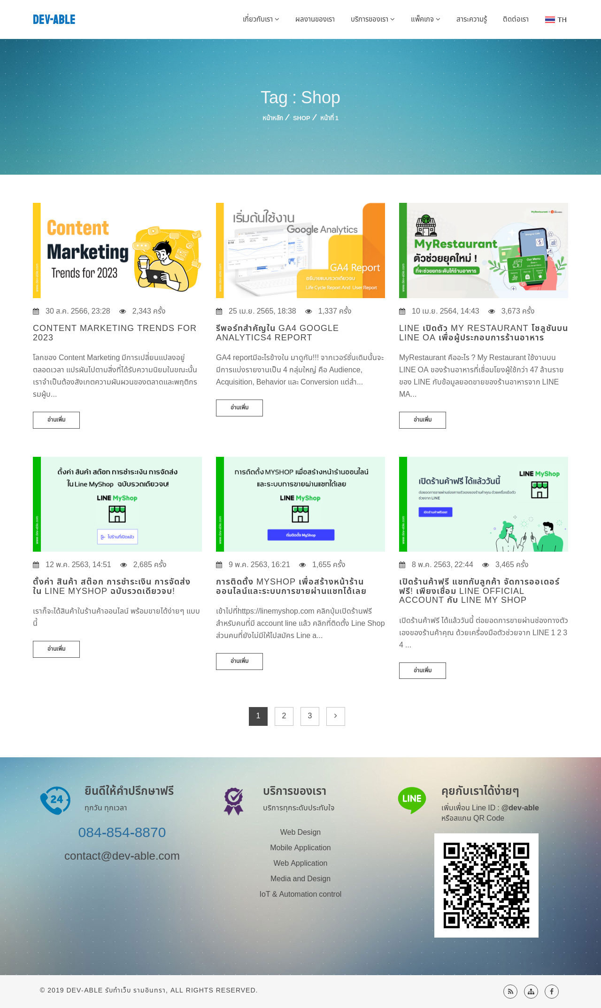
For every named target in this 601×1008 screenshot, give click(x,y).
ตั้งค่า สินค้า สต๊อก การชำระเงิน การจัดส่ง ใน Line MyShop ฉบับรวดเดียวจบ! (112, 587)
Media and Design (300, 879)
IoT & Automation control (301, 894)
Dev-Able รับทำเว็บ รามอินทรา (116, 990)
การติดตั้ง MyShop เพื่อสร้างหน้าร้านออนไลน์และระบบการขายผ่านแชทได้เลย (291, 587)
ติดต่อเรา (516, 19)
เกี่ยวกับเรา (261, 19)
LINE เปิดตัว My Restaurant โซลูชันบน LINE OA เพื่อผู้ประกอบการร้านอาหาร (483, 333)
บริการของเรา (373, 19)
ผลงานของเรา (315, 19)
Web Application (301, 863)
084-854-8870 (122, 833)
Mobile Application (300, 848)
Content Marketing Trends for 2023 (115, 333)
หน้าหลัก (272, 118)
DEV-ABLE (54, 20)
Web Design (300, 832)
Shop (301, 118)
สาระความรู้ (471, 19)
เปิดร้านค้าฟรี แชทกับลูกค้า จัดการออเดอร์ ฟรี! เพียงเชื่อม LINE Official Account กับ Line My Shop (479, 591)
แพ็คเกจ (425, 19)
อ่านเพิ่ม (56, 420)
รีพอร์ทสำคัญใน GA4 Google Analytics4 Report (277, 333)
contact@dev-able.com (122, 856)
